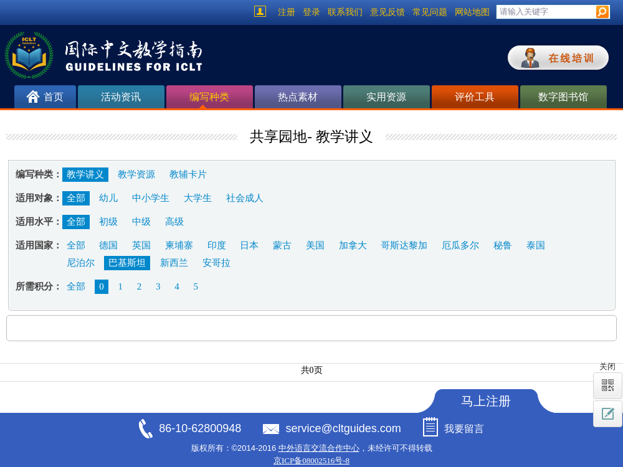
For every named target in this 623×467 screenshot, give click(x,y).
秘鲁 (502, 245)
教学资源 (136, 174)
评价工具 (475, 97)
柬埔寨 (179, 245)
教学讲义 (85, 174)
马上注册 (486, 401)
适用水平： (39, 222)
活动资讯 (121, 97)
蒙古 (282, 245)
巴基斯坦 (127, 263)
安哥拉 (216, 263)
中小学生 (150, 198)
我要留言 (464, 428)
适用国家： (39, 245)
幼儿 (108, 198)
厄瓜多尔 (460, 245)
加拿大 (353, 245)
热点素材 (298, 97)
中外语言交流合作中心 (318, 448)
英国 (141, 245)
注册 (286, 12)
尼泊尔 (81, 263)
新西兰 (174, 263)
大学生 (198, 198)
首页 (54, 97)
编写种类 (209, 100)
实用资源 (386, 97)
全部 (76, 198)
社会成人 (245, 198)
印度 (216, 245)
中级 (141, 222)
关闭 (607, 366)
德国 (108, 245)
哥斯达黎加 (404, 245)
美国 (315, 245)
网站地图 (472, 12)
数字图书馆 (563, 97)
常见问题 (429, 12)
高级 (174, 222)
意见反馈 (387, 12)
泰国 (535, 245)
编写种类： (39, 174)
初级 (108, 222)
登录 (311, 12)
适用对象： (39, 198)
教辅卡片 (188, 174)
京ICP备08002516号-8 (311, 460)
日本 (249, 245)
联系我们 (345, 12)
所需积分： (39, 286)
